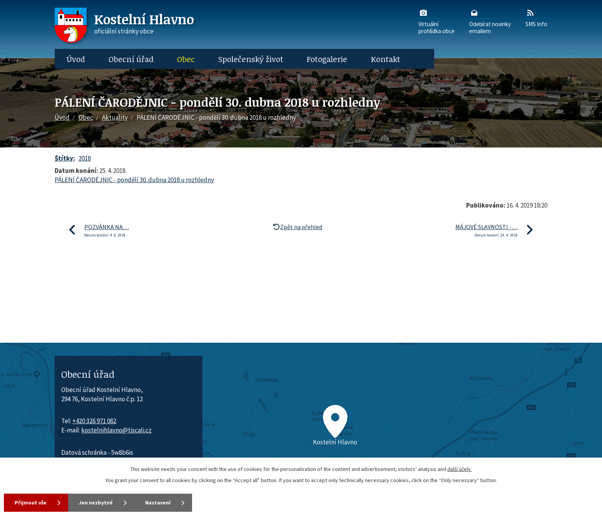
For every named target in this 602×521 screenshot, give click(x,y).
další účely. (459, 469)
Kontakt (385, 59)
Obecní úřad (131, 59)
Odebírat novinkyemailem (490, 21)
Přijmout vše (31, 502)
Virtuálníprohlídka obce (436, 21)
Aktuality (115, 117)
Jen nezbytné (96, 502)
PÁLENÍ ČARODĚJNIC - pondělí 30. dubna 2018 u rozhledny (134, 180)
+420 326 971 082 (94, 421)
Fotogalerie (327, 59)
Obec (186, 59)
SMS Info (536, 18)
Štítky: (65, 158)
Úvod (76, 59)
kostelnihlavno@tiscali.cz (116, 430)
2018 (85, 158)
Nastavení (158, 502)
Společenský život (250, 59)
